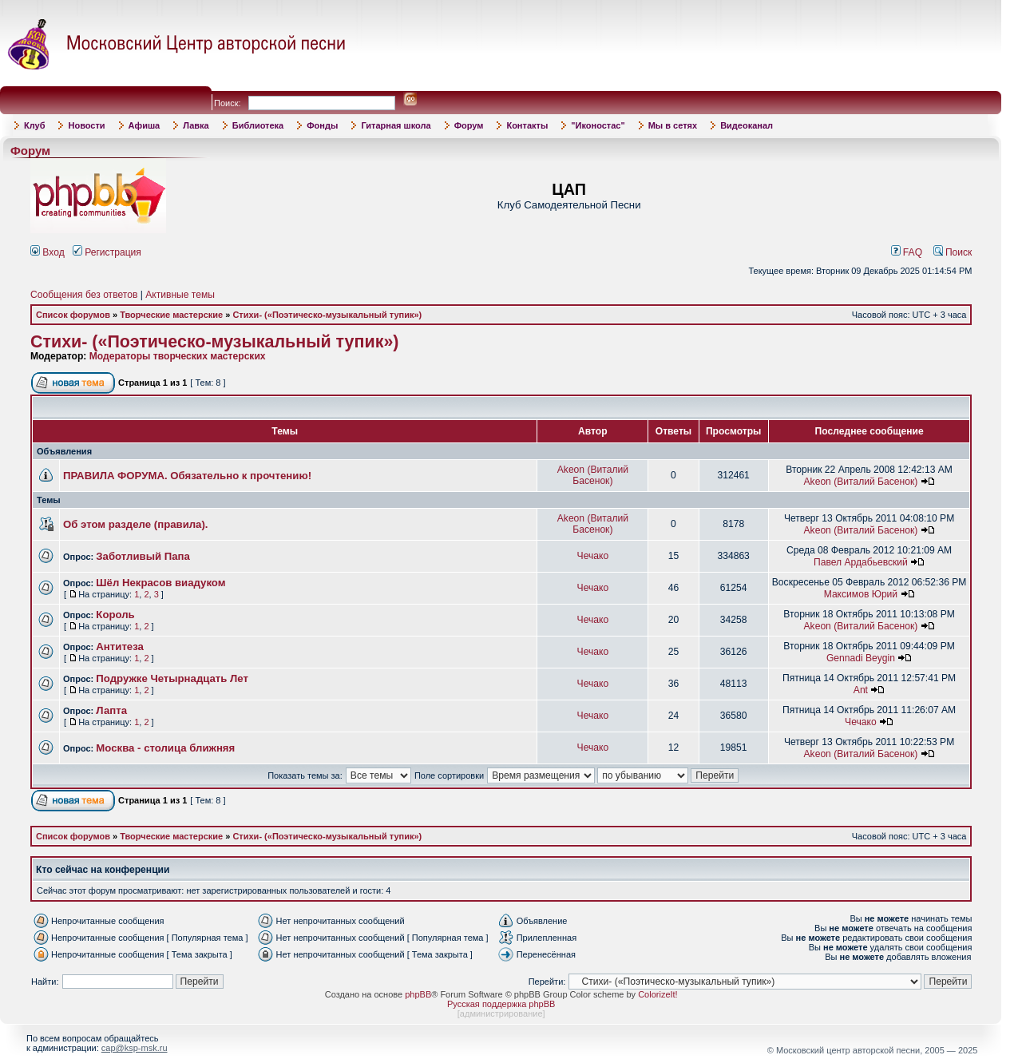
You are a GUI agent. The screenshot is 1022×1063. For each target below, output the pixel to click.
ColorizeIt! (658, 994)
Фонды (322, 125)
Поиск (952, 252)
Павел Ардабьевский (861, 562)
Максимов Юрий (860, 594)
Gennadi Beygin (860, 658)
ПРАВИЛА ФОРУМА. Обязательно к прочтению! (187, 476)
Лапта (111, 710)
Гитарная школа (395, 125)
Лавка (196, 125)
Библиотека (258, 125)
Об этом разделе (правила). (135, 524)
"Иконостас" (597, 125)
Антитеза (120, 646)
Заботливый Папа (143, 556)
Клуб (34, 125)
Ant (861, 690)
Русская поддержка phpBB (501, 1004)
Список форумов (73, 314)
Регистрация (107, 252)
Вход (47, 252)
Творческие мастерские (171, 314)
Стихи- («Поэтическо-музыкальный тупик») (327, 314)
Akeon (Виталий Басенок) (592, 475)
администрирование (501, 1013)
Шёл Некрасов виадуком (160, 583)
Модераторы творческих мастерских (177, 356)
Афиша (144, 125)
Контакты (527, 125)
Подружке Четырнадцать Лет (172, 678)
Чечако (593, 555)
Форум (469, 125)
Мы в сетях (672, 125)
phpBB (418, 994)
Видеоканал (746, 125)
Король (115, 615)
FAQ (907, 252)
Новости (86, 125)
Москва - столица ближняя (165, 748)
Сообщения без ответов (83, 294)
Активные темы (180, 294)
